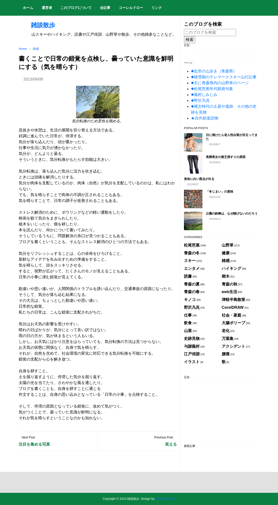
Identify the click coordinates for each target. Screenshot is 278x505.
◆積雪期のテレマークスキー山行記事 (223, 77)
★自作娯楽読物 (204, 118)
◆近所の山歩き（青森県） (214, 71)
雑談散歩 (37, 25)
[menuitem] (28, 8)
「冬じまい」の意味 (219, 191)
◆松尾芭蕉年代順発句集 (212, 89)
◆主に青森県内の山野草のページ (220, 83)
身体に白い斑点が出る (199, 179)
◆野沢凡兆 (200, 100)
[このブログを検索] (210, 32)
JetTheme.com (165, 498)
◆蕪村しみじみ (204, 94)
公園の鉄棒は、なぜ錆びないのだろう (232, 213)
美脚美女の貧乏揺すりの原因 (225, 157)
